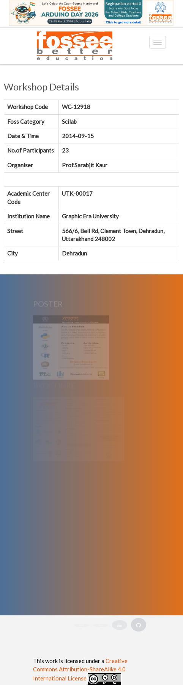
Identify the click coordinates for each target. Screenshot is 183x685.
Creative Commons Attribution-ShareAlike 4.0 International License (80, 669)
